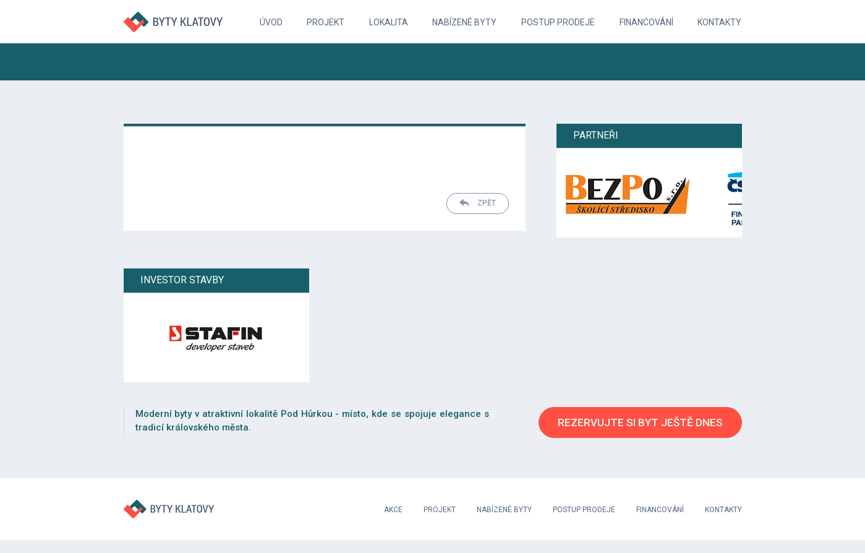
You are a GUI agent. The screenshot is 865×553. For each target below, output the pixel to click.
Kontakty (719, 22)
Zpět (477, 203)
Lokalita (388, 22)
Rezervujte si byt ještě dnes (640, 422)
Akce (393, 509)
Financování (646, 22)
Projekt (325, 22)
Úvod (271, 22)
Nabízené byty (464, 22)
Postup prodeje (558, 22)
